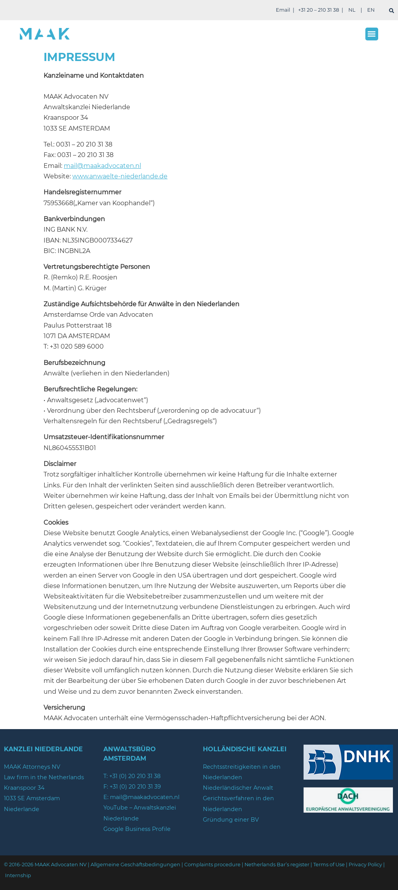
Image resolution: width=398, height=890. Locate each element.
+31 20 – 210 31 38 (318, 10)
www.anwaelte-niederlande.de (120, 176)
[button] (371, 34)
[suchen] (391, 10)
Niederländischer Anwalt (238, 787)
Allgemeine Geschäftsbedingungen (135, 864)
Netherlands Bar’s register (276, 864)
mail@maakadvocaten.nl (102, 165)
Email (283, 10)
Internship (18, 875)
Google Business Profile (137, 828)
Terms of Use (329, 864)
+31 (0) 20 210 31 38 (135, 776)
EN (371, 10)
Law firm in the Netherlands (44, 777)
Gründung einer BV (231, 819)
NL (351, 10)
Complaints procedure (212, 864)
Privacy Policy (365, 864)
